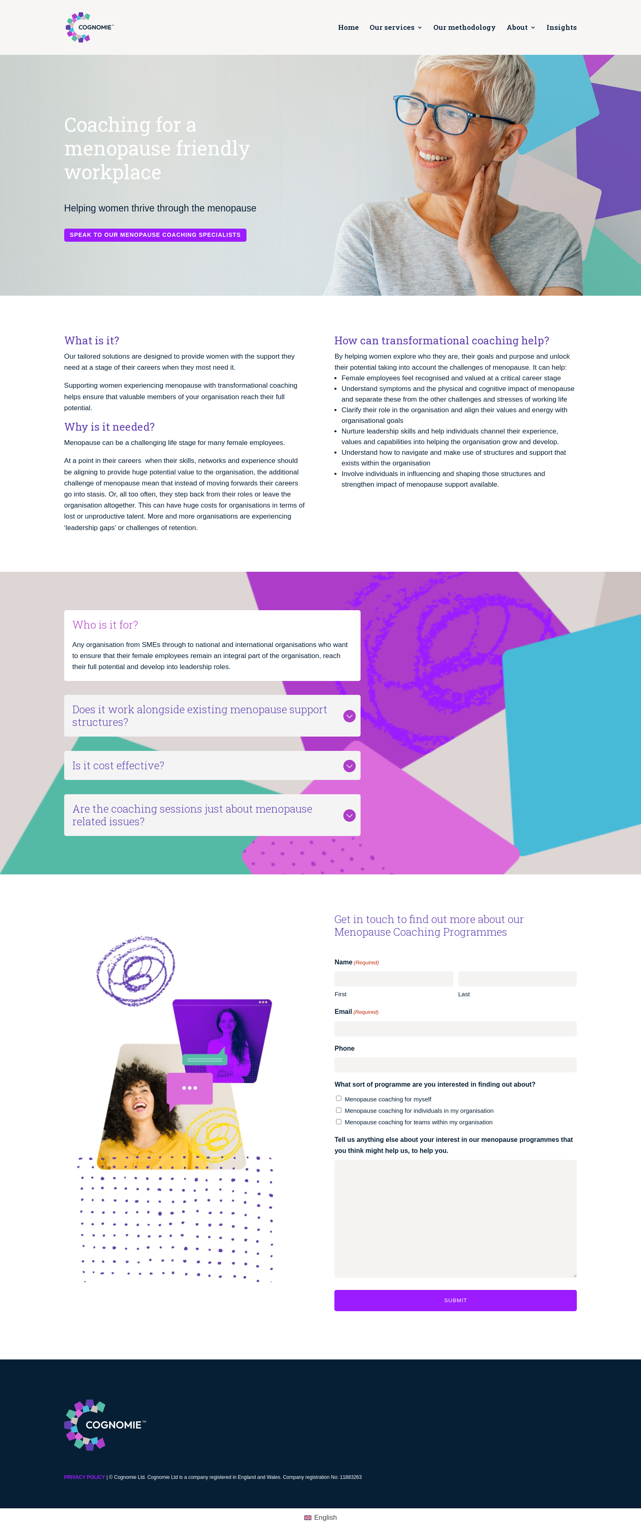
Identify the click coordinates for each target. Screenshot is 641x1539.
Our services (392, 28)
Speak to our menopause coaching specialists (155, 234)
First (340, 994)
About (517, 28)
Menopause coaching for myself (388, 1099)
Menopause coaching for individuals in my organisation (419, 1110)
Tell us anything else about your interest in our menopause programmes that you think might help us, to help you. (453, 1145)
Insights (562, 28)
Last (464, 994)
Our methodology (464, 28)
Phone (344, 1048)
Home (348, 28)
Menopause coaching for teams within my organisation (419, 1122)
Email (356, 1012)
